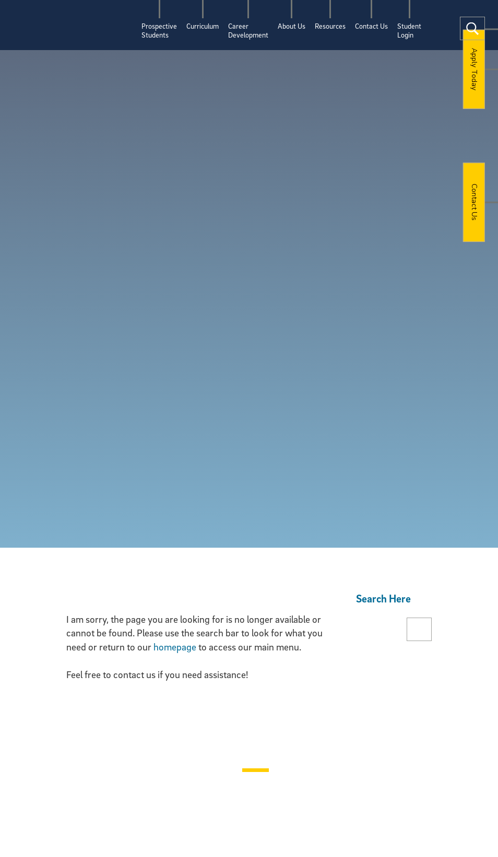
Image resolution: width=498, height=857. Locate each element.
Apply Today (474, 69)
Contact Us (474, 202)
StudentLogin (409, 30)
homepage (174, 647)
